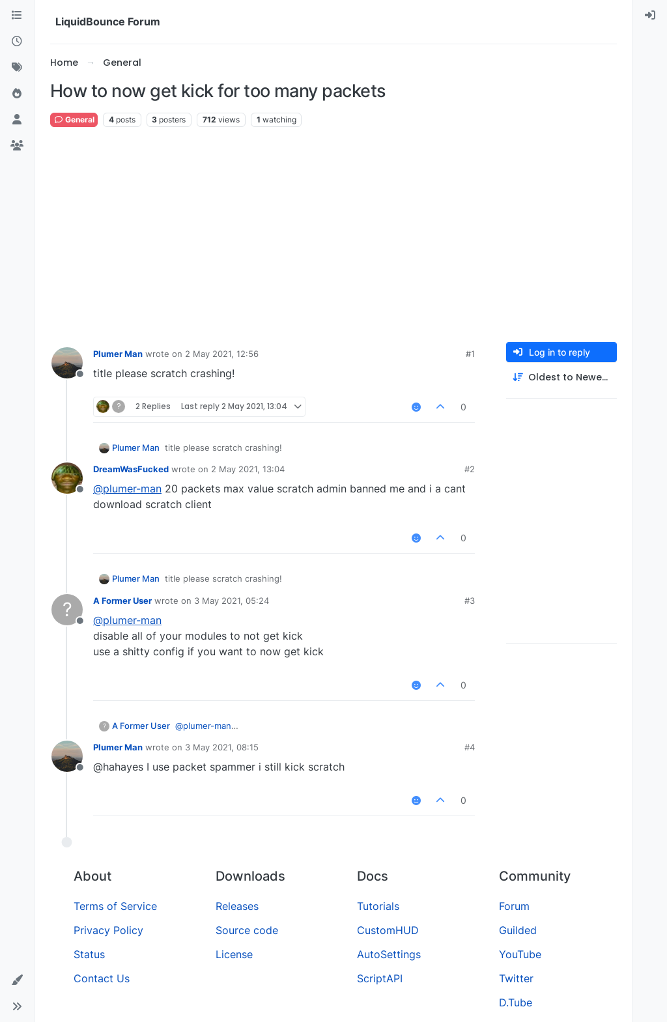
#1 (470, 353)
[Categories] (17, 15)
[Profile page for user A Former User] (67, 609)
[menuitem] (650, 15)
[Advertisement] (333, 235)
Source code (247, 930)
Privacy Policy (108, 930)
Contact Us (102, 978)
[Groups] (17, 145)
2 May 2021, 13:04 (248, 469)
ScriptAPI (380, 978)
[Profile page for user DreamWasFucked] (67, 478)
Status (89, 954)
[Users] (17, 119)
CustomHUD (388, 930)
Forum (514, 906)
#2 (469, 469)
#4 (469, 747)
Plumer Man (118, 353)
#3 (469, 600)
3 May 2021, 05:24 (231, 600)
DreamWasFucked (131, 469)
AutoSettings (389, 954)
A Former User (122, 600)
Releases (237, 906)
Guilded (518, 930)
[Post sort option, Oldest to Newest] (561, 377)
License (234, 954)
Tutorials (378, 906)
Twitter (516, 978)
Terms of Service (115, 906)
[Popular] (17, 93)
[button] (17, 980)
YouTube (520, 954)
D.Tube (515, 1002)
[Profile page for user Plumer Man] (67, 362)
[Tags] (17, 67)
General (73, 119)
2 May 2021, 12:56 (222, 353)
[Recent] (17, 41)
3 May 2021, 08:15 (222, 747)
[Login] (650, 15)
